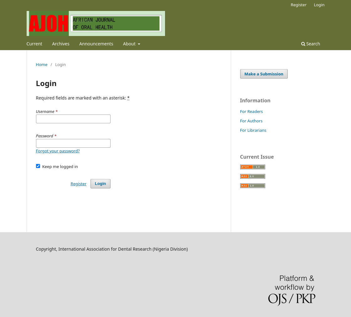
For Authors (251, 121)
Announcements (96, 44)
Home (42, 64)
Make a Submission (264, 74)
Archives (61, 44)
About (130, 44)
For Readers (251, 111)
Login (319, 5)
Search (310, 44)
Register (299, 5)
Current (34, 44)
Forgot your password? (58, 151)
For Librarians (253, 130)
